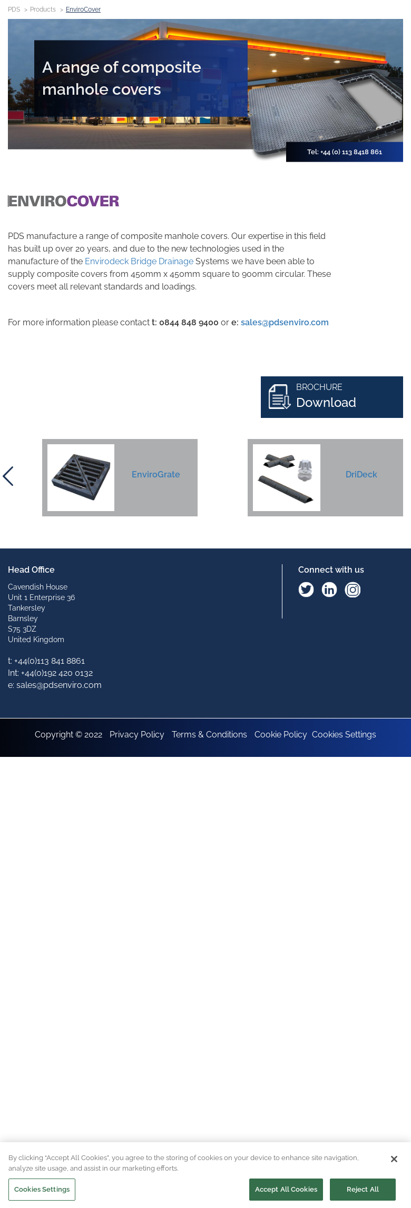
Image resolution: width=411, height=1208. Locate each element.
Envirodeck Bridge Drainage (139, 261)
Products (43, 9)
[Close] (394, 1160)
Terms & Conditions (209, 735)
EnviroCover (83, 9)
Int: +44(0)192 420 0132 (50, 673)
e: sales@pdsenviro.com (55, 685)
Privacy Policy (137, 735)
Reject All (363, 1191)
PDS (14, 9)
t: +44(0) (46, 661)
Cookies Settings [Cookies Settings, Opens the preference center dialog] (42, 1191)
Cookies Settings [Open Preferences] (344, 735)
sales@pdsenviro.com (285, 322)
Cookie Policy (281, 735)
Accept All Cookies (286, 1191)
